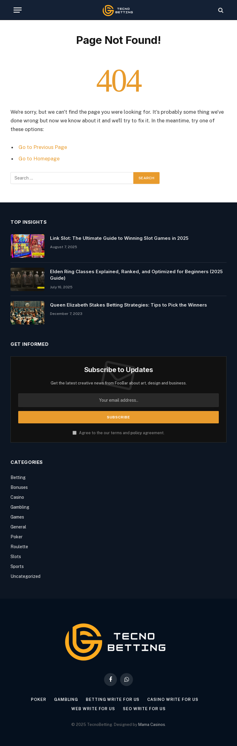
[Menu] (18, 10)
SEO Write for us (144, 708)
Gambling (19, 507)
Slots (15, 556)
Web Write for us (93, 708)
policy (136, 432)
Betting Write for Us (112, 699)
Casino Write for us (172, 699)
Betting (18, 477)
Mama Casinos (151, 724)
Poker (16, 536)
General (18, 526)
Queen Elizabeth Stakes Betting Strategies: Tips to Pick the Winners (128, 305)
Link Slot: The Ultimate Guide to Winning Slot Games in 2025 (119, 238)
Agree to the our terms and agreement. (118, 432)
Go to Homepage (39, 158)
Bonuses (19, 487)
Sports (17, 566)
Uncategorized (25, 576)
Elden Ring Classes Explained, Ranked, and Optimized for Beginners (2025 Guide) (136, 275)
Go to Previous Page (43, 147)
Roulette (19, 546)
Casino (17, 497)
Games (17, 517)
